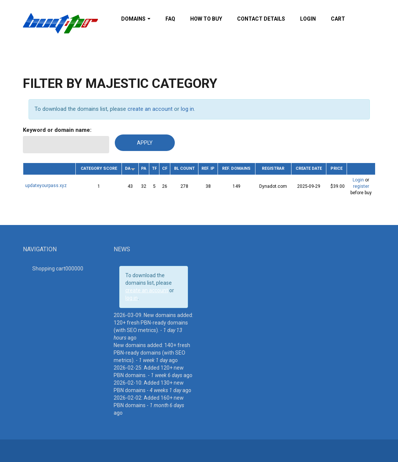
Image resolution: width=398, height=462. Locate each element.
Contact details (261, 19)
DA (130, 168)
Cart (338, 19)
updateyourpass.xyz (46, 185)
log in (187, 109)
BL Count (184, 168)
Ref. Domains (236, 168)
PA (143, 168)
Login (308, 19)
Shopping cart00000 (57, 269)
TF (154, 168)
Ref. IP (208, 168)
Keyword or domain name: (57, 130)
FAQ (170, 19)
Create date (309, 168)
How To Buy (206, 19)
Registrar (273, 168)
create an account (150, 109)
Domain (49, 167)
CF (164, 168)
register (361, 186)
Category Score (99, 168)
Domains (135, 19)
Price (336, 168)
